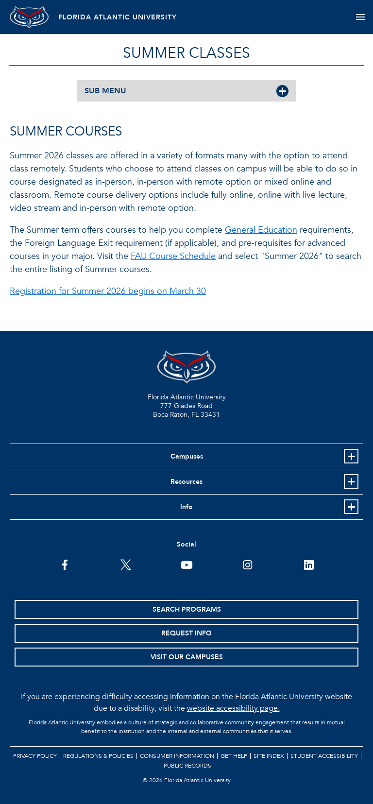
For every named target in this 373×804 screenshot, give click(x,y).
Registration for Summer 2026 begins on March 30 (108, 291)
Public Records (187, 766)
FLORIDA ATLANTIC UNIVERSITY (117, 17)
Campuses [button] (186, 456)
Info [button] (186, 507)
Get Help (233, 756)
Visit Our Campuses (187, 657)
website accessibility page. (233, 708)
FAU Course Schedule (173, 256)
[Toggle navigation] (360, 17)
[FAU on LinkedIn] (309, 564)
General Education (261, 230)
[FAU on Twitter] (125, 564)
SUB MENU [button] (105, 91)
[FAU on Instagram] (247, 564)
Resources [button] (186, 481)
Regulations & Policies (98, 756)
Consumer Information (177, 756)
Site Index (269, 756)
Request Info (186, 633)
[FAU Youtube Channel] (187, 564)
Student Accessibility (324, 756)
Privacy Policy (35, 756)
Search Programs (187, 609)
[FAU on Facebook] (65, 564)
